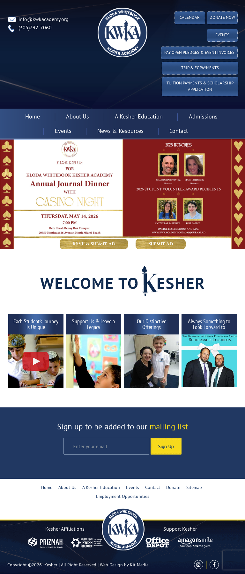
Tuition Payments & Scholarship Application (200, 86)
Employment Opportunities (122, 496)
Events (222, 35)
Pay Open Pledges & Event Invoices (199, 52)
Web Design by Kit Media (124, 565)
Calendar (190, 17)
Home (32, 117)
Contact (178, 131)
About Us (77, 117)
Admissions (203, 117)
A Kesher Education (139, 117)
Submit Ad (160, 244)
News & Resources (120, 131)
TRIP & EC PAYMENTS (200, 68)
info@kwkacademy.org (44, 20)
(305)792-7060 (35, 28)
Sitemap (194, 488)
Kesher (51, 565)
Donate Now (222, 17)
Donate (173, 488)
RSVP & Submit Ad (93, 244)
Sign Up (166, 446)
